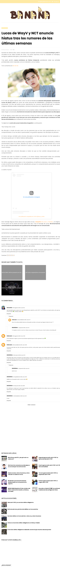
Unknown (14, 304)
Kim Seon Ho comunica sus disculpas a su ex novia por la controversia (19, 450)
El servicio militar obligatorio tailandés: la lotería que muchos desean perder (29, 514)
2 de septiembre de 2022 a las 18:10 (20, 361)
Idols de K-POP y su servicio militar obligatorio (21, 487)
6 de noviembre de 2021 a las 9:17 (23, 304)
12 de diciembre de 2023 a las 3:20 (20, 380)
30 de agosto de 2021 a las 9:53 (19, 292)
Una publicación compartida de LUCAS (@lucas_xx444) (31, 216)
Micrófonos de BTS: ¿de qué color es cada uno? (18, 442)
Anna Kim (9, 292)
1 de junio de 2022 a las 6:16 (23, 312)
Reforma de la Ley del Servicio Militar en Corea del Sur (23, 494)
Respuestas (11, 300)
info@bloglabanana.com (44, 1)
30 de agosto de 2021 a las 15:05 (18, 320)
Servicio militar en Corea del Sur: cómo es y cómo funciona (24, 500)
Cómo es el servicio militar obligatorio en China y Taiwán (24, 507)
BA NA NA (15, 66)
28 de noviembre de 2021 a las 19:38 (19, 329)
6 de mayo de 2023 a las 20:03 (19, 370)
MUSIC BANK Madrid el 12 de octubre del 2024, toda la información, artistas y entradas (19, 474)
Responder (9, 298)
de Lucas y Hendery (44, 222)
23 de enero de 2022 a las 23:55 (19, 339)
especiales (4, 28)
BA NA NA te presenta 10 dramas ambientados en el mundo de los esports (17, 467)
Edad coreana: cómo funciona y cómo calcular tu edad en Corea (19, 458)
